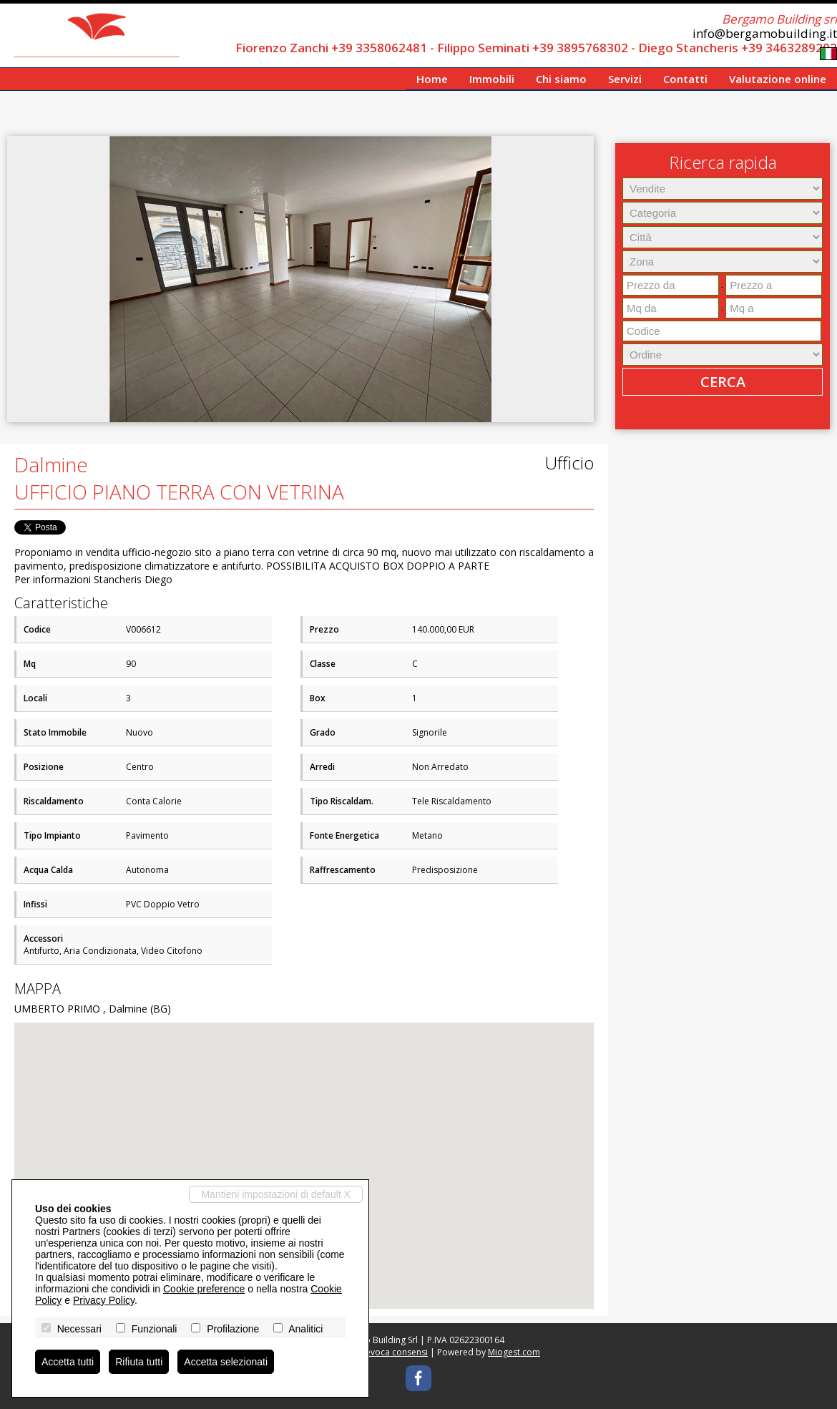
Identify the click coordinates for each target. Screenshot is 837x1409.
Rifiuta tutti (138, 1361)
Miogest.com (514, 1352)
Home (432, 79)
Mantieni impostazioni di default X (276, 1194)
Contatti (685, 79)
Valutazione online (777, 79)
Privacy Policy (103, 1300)
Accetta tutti (67, 1361)
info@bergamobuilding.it (764, 33)
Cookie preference (204, 1289)
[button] (580, 148)
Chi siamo (561, 79)
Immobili (491, 79)
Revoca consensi (394, 1352)
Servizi (625, 79)
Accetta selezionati (226, 1361)
